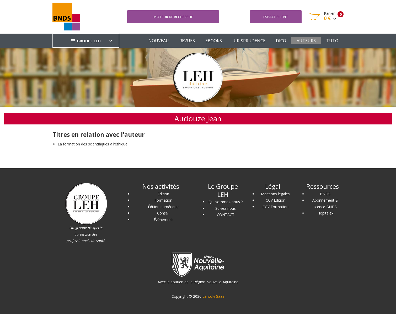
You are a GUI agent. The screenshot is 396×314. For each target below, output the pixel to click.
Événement (163, 219)
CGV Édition (275, 200)
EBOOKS (213, 41)
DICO (281, 41)
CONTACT (225, 214)
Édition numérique (163, 206)
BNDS (325, 193)
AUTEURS (306, 41)
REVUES (187, 41)
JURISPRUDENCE (248, 41)
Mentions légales (275, 193)
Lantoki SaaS (213, 296)
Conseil (163, 213)
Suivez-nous (225, 208)
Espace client (275, 16)
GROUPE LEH (86, 40)
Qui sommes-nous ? (225, 201)
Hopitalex (325, 213)
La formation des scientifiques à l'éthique (92, 144)
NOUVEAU (158, 41)
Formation (163, 200)
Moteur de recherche (173, 16)
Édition (163, 193)
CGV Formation (275, 206)
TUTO (332, 41)
